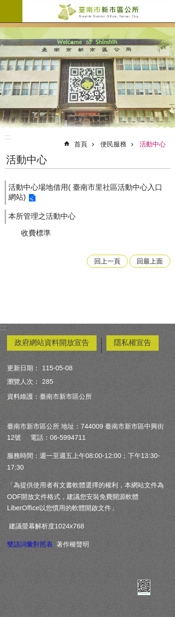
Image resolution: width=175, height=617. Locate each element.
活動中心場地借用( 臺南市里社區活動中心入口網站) (85, 192)
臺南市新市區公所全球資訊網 (98, 11)
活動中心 (153, 144)
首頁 (80, 144)
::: (8, 137)
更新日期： (23, 368)
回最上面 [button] (150, 261)
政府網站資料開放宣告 (51, 343)
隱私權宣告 (132, 343)
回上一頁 (107, 261)
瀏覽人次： (23, 381)
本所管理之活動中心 (42, 216)
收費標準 (36, 233)
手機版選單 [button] (11, 11)
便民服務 (113, 144)
